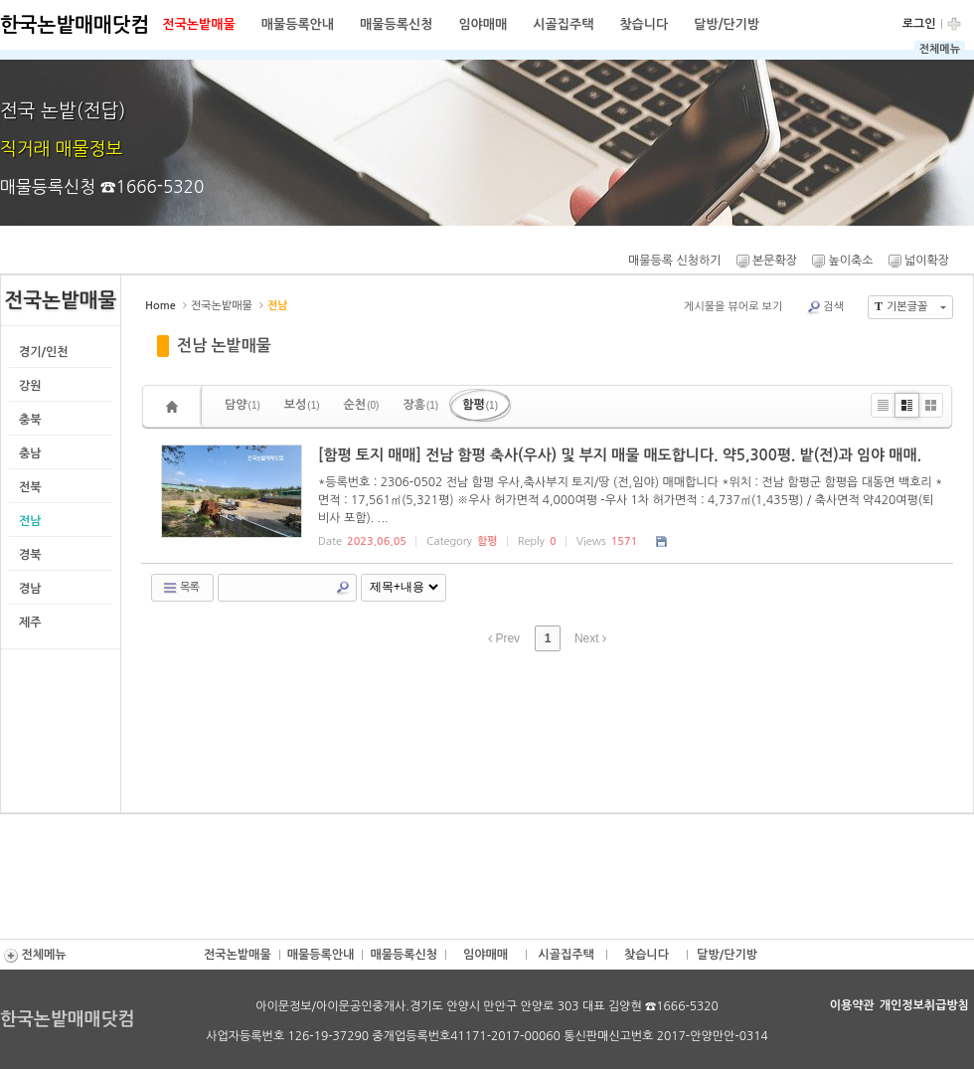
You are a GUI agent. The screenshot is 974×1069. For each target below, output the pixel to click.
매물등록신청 (396, 24)
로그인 (919, 24)
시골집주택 (563, 24)
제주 (30, 622)
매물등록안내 (297, 24)
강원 (30, 386)
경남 (30, 589)
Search (343, 588)
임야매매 (482, 24)
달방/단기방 (726, 24)
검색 (825, 307)
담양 (242, 405)
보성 (302, 405)
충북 (30, 420)
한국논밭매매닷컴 (74, 25)
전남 (30, 521)
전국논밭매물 (198, 24)
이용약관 (852, 1005)
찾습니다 (643, 24)
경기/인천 (44, 352)
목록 (180, 588)
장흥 (420, 405)
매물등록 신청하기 (673, 261)
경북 (30, 555)
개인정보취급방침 (924, 1005)
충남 (30, 453)
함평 (480, 405)
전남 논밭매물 (224, 345)
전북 (30, 487)
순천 (362, 405)
